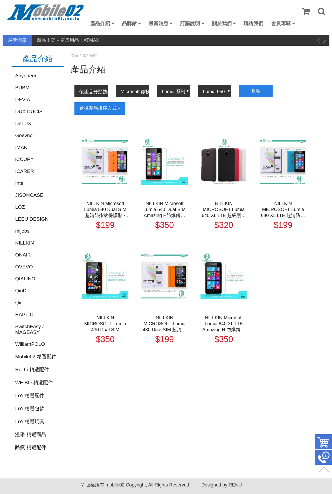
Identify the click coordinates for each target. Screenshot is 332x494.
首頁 (74, 55)
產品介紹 (100, 23)
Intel (19, 183)
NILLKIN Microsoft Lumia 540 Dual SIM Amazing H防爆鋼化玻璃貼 (164, 210)
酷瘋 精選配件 (30, 447)
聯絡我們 (253, 23)
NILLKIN (24, 243)
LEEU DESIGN (32, 219)
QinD (20, 290)
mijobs (22, 231)
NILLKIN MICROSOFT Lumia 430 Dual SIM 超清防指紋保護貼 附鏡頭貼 (164, 324)
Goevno (23, 135)
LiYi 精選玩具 (29, 421)
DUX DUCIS (29, 111)
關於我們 (222, 23)
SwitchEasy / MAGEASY (29, 329)
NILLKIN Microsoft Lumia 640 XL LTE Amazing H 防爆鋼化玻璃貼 (223, 324)
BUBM (22, 87)
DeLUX (23, 123)
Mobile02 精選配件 (35, 356)
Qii (18, 302)
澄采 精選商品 (30, 434)
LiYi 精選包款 (29, 408)
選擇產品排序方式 (99, 108)
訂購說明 (190, 23)
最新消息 (158, 23)
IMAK (21, 147)
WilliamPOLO (30, 344)
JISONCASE (29, 195)
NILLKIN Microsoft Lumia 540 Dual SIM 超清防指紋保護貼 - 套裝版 (105, 210)
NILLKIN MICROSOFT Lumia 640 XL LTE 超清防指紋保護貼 (283, 210)
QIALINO (25, 278)
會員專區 (281, 23)
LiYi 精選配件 (29, 395)
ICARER (24, 171)
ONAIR (23, 255)
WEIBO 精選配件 (34, 382)
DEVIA (22, 99)
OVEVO (24, 266)
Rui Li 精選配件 (32, 369)
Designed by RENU (221, 485)
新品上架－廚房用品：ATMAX (68, 40)
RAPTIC (24, 314)
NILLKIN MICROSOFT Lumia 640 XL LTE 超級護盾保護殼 (224, 210)
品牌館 (129, 23)
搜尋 (256, 91)
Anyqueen (26, 75)
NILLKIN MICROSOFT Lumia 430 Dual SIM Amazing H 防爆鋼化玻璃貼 (105, 324)
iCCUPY (24, 159)
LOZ (20, 207)
